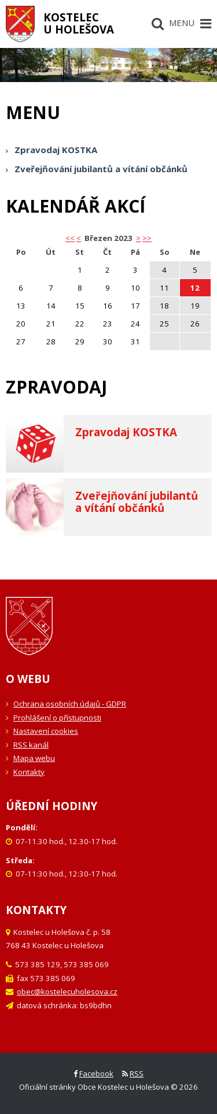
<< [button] (70, 238)
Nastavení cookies (45, 731)
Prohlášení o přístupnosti (57, 717)
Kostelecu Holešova (78, 23)
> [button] (138, 238)
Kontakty (29, 772)
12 (195, 288)
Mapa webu (34, 758)
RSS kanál (31, 745)
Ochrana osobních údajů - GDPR (69, 704)
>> (147, 238)
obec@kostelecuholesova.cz (67, 991)
